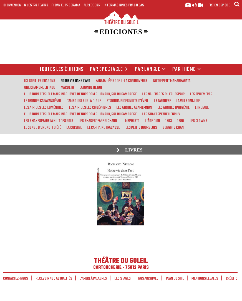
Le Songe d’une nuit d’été (42, 127)
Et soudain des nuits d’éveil (127, 101)
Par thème (186, 69)
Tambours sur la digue (84, 101)
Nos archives (148, 278)
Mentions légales (204, 278)
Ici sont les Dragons (39, 81)
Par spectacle (110, 69)
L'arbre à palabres (93, 278)
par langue (150, 69)
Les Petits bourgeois (141, 127)
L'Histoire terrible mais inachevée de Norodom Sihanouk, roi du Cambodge (80, 114)
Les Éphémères (201, 94)
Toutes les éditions (61, 69)
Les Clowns (198, 121)
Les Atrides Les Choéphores (90, 107)
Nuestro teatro (36, 5)
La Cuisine (74, 127)
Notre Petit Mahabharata (171, 81)
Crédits (232, 278)
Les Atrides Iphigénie (174, 107)
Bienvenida (12, 5)
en (216, 5)
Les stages (123, 278)
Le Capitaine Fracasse (103, 127)
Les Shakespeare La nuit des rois (48, 121)
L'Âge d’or (152, 121)
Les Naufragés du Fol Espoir (163, 94)
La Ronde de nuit (92, 87)
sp (222, 5)
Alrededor (92, 5)
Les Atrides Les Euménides (44, 107)
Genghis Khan (173, 127)
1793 (168, 121)
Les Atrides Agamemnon (134, 107)
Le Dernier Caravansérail (43, 101)
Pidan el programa (66, 5)
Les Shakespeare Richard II (99, 121)
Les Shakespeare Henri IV (161, 114)
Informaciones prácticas (124, 5)
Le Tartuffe (162, 101)
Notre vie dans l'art (75, 81)
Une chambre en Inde (39, 87)
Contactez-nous (15, 278)
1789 (180, 121)
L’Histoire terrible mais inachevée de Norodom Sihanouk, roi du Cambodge (80, 94)
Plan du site (175, 278)
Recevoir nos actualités (54, 278)
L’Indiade (202, 107)
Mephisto (132, 121)
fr (210, 5)
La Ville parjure (188, 101)
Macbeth (67, 87)
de (228, 5)
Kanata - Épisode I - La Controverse (121, 81)
